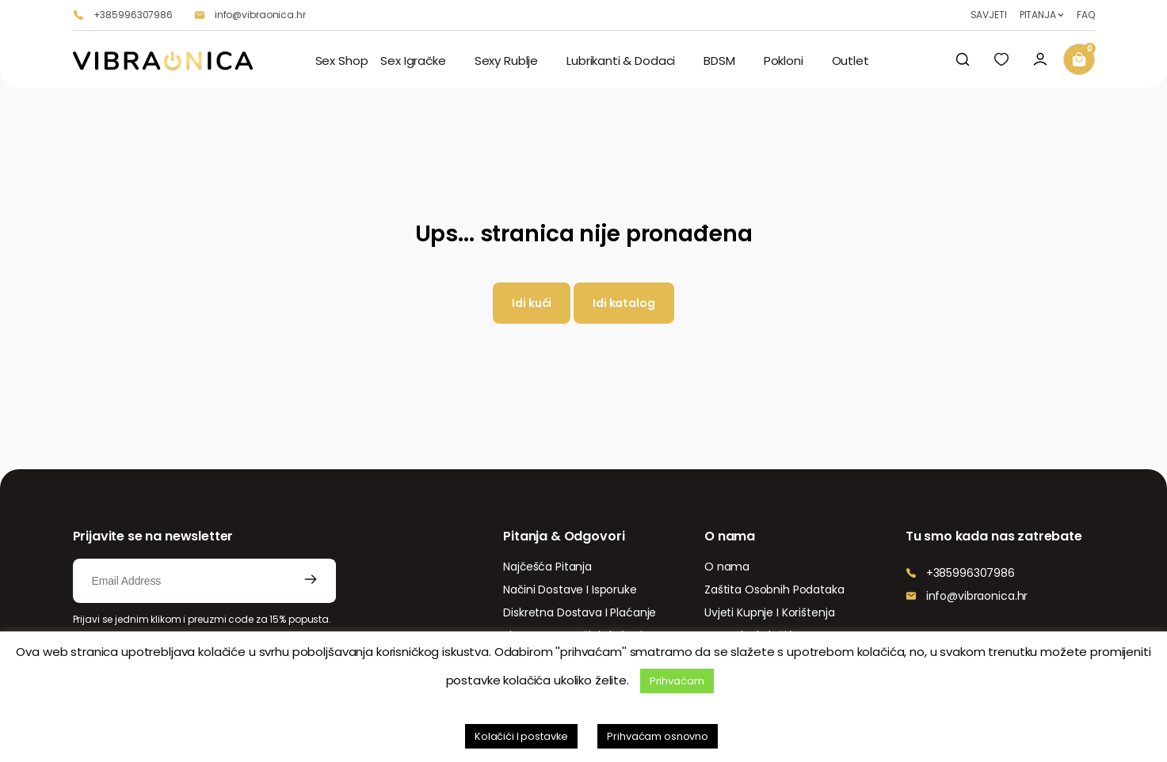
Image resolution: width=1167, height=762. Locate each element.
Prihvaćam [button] (677, 680)
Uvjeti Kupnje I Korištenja (769, 612)
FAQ (1086, 15)
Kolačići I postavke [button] (521, 736)
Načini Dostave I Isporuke (570, 589)
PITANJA (1038, 15)
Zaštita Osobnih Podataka (774, 589)
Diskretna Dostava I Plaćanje (579, 612)
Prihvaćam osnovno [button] (657, 736)
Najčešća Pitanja (547, 566)
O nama (726, 566)
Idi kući (531, 303)
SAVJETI (989, 15)
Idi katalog (623, 303)
